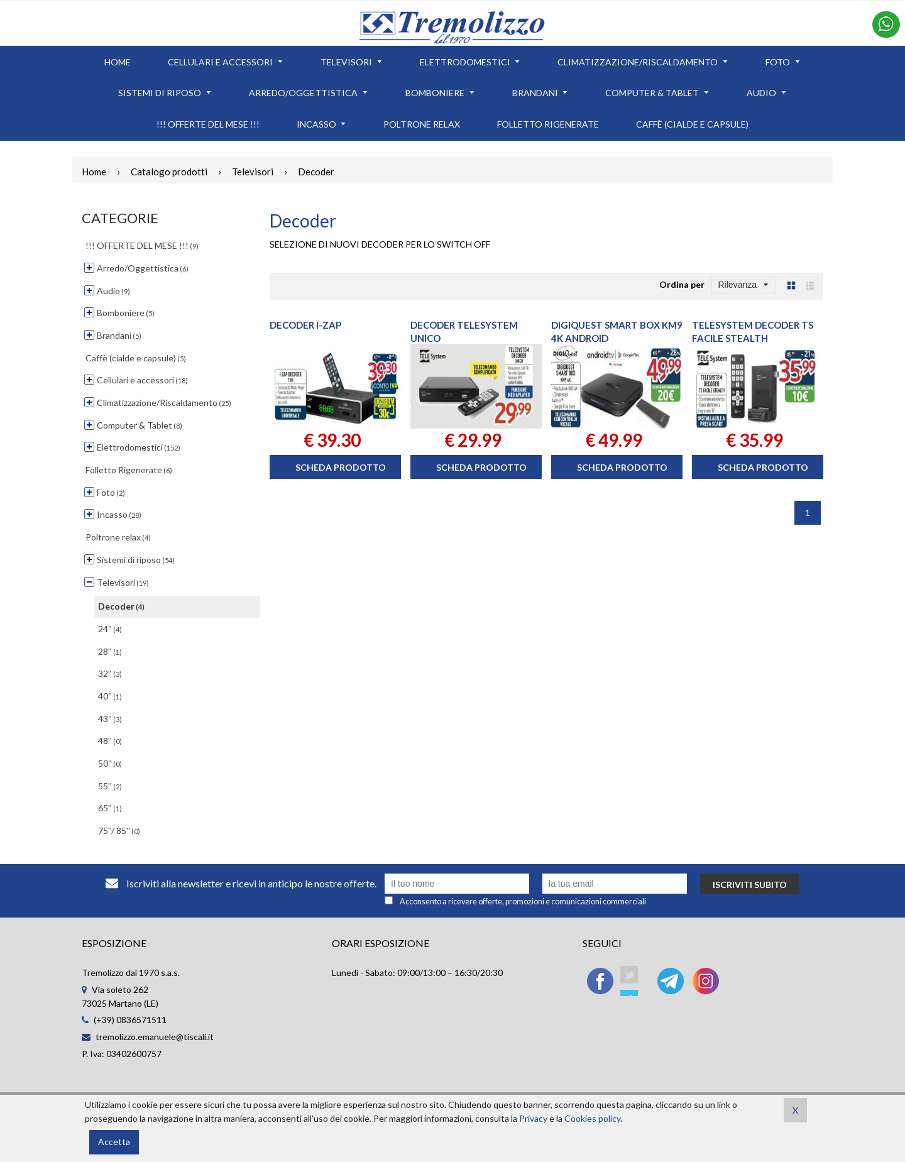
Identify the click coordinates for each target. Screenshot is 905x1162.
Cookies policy (592, 1118)
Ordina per (682, 284)
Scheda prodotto (340, 467)
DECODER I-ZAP (305, 325)
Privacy (533, 1118)
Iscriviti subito (750, 884)
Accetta (114, 1141)
